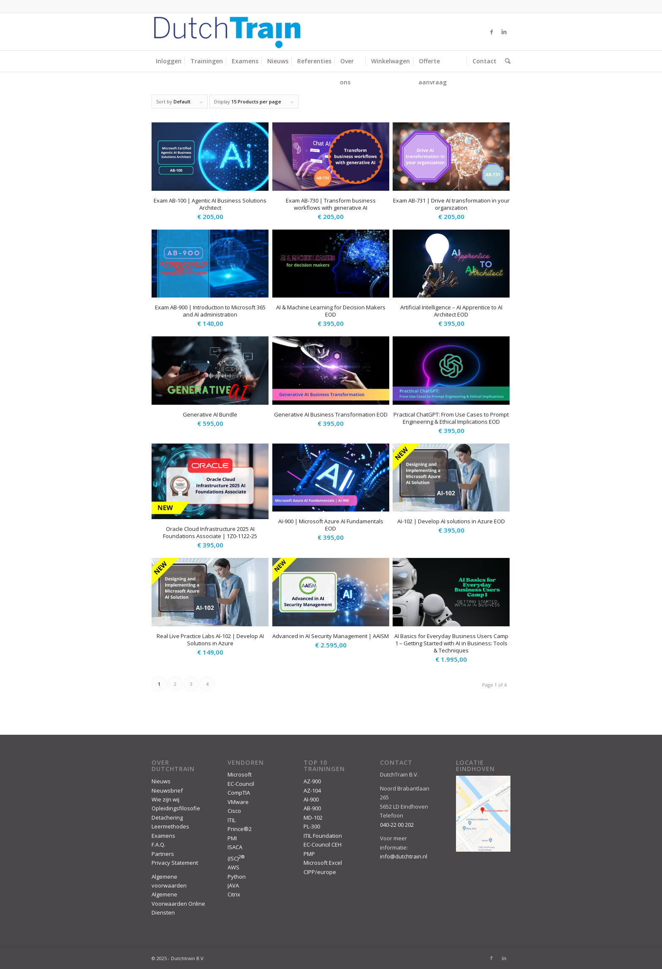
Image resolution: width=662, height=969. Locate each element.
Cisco (234, 811)
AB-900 (312, 808)
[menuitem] (169, 61)
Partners (163, 854)
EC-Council (241, 784)
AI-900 (311, 799)
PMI (232, 838)
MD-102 (313, 817)
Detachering (167, 817)
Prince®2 (240, 829)
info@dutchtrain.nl (403, 856)
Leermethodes (170, 826)
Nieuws (161, 781)
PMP (309, 854)
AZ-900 (312, 781)
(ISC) (236, 858)
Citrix (234, 894)
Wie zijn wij (165, 799)
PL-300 (312, 826)
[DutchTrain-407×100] (227, 31)
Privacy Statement (175, 862)
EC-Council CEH (323, 844)
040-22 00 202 (397, 824)
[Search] (505, 61)
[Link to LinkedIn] (504, 31)
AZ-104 (312, 790)
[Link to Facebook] (491, 31)
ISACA (235, 847)
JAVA (233, 885)
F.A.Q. (159, 844)
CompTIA (239, 792)
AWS (233, 867)
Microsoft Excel (323, 862)
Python (237, 876)
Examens (163, 835)
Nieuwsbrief (167, 790)
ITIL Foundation (323, 835)
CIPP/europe (320, 872)
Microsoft (240, 774)
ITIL (232, 820)
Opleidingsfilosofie (176, 808)
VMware (238, 802)
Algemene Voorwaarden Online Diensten (178, 903)
